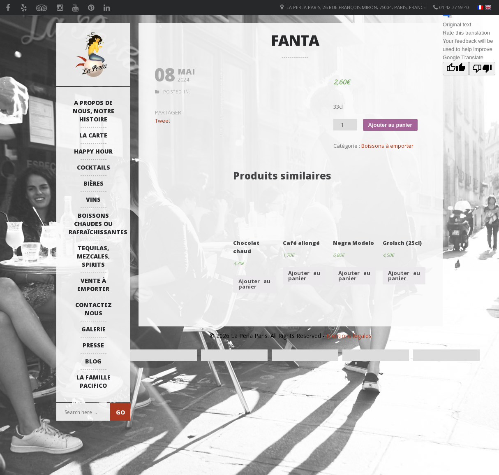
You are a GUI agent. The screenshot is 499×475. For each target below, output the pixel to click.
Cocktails (93, 167)
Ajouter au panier (390, 125)
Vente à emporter (93, 285)
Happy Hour (93, 151)
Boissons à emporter (387, 145)
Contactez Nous (93, 309)
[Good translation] (456, 68)
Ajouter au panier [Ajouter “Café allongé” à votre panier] (304, 275)
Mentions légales (349, 336)
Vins (93, 199)
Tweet (162, 120)
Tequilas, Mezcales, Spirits (93, 256)
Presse (93, 345)
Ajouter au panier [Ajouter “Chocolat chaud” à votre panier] (254, 283)
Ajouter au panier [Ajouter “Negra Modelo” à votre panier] (354, 275)
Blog (93, 361)
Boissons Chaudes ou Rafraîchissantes (95, 224)
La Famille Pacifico (93, 381)
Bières (93, 183)
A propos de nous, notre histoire (93, 111)
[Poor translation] (482, 68)
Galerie (93, 329)
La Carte (93, 135)
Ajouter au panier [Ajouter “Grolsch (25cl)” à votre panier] (404, 275)
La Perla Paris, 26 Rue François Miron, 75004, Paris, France (356, 7)
